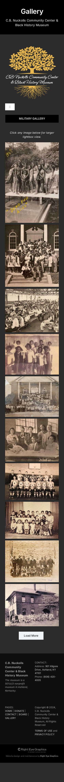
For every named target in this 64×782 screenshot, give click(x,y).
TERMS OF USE (43, 730)
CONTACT (11, 714)
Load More (31, 635)
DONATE (19, 711)
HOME (8, 711)
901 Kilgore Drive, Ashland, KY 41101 (46, 670)
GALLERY (10, 718)
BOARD (23, 714)
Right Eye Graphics (49, 756)
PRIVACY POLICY (44, 734)
